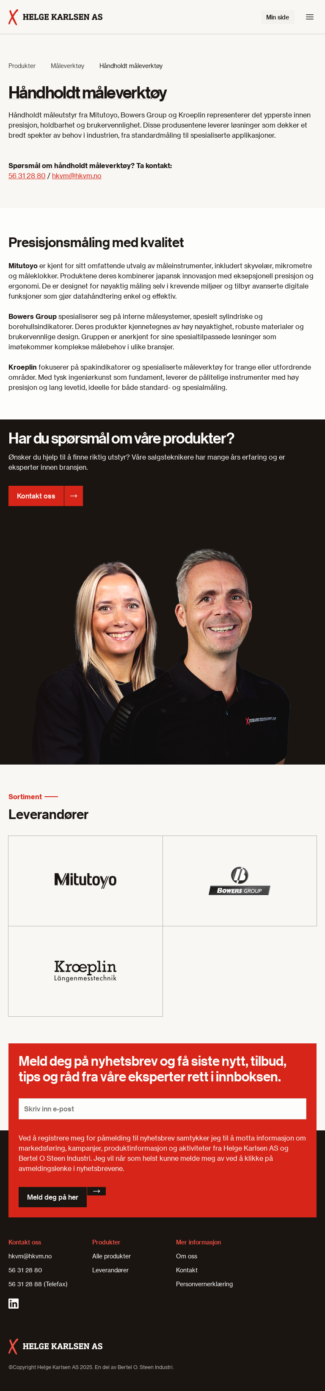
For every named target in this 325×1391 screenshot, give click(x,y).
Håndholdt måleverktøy (130, 65)
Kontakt (187, 1270)
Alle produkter (111, 1256)
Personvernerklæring (204, 1284)
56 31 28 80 (27, 175)
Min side (277, 17)
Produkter (22, 65)
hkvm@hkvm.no (77, 175)
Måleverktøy (67, 65)
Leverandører (110, 1270)
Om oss (186, 1256)
